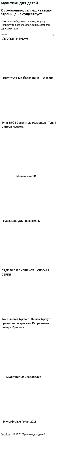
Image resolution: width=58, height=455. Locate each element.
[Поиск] (53, 34)
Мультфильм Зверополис (23, 376)
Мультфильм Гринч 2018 (19, 421)
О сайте (5, 434)
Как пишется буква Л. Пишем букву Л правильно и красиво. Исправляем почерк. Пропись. (26, 323)
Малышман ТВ (26, 176)
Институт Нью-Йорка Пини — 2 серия (28, 77)
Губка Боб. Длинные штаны (22, 220)
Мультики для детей (19, 3)
